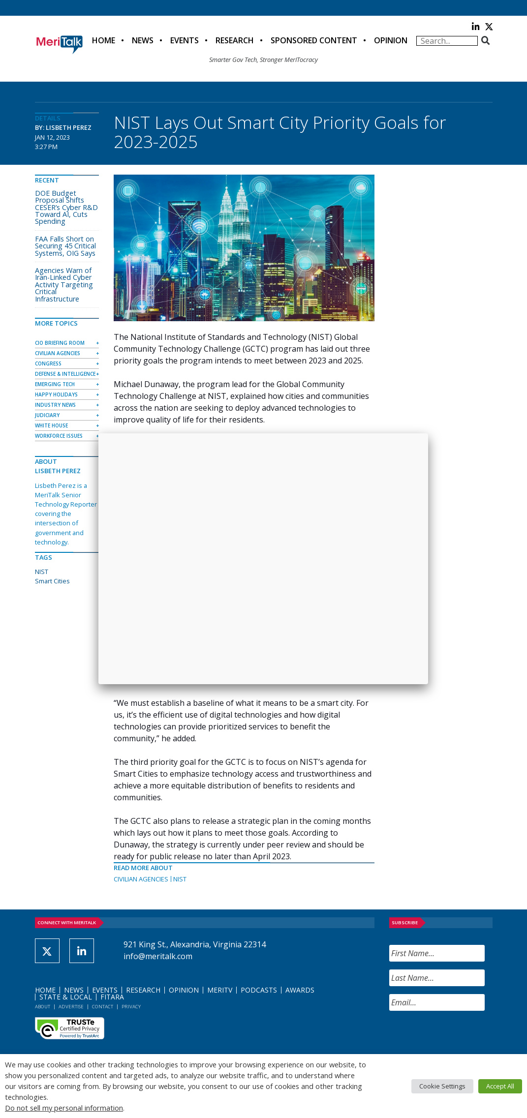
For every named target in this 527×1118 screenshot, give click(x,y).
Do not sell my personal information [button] (64, 1108)
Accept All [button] (500, 1086)
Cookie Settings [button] (442, 1086)
